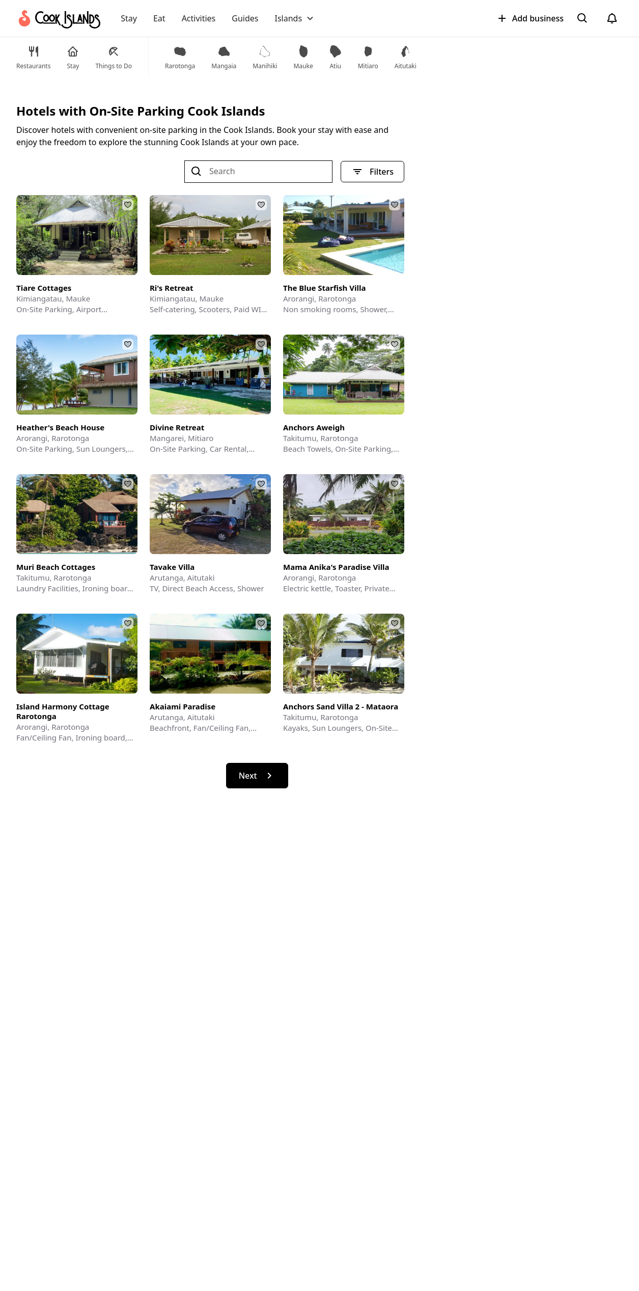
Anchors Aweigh (314, 427)
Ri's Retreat (171, 288)
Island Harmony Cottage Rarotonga (62, 711)
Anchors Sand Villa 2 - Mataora (340, 706)
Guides (245, 18)
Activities (199, 18)
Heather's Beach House (60, 427)
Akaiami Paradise (182, 706)
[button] (294, 18)
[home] (58, 18)
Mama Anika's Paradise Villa (336, 567)
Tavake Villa (172, 567)
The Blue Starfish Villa (324, 288)
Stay (129, 18)
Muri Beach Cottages (55, 567)
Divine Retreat (177, 427)
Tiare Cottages (43, 288)
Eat (159, 18)
